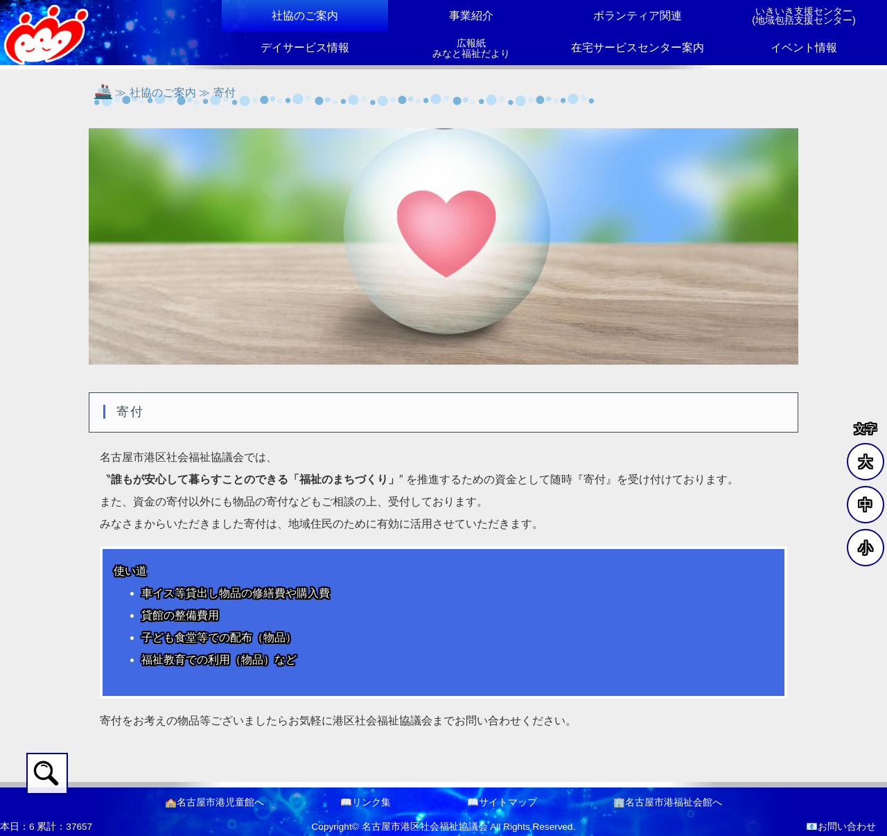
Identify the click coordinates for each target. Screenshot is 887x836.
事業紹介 (471, 15)
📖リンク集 (365, 802)
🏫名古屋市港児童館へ (214, 802)
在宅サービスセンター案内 (637, 47)
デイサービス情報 (305, 47)
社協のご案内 (305, 15)
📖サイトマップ (502, 802)
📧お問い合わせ (841, 826)
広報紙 (471, 48)
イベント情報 (804, 47)
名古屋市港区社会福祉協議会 (425, 826)
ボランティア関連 (637, 15)
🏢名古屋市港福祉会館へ (667, 802)
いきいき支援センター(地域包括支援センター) (804, 16)
